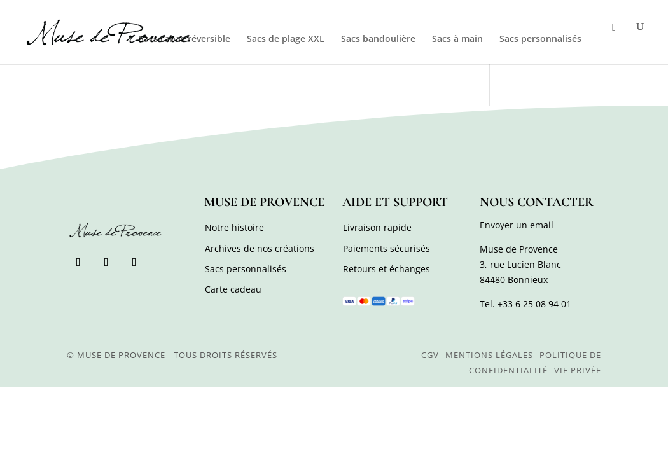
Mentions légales (489, 355)
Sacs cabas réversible (184, 39)
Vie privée (577, 370)
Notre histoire (234, 227)
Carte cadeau (233, 289)
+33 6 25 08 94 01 (534, 304)
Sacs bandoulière (378, 39)
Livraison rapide (377, 227)
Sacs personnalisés (540, 39)
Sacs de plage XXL (285, 39)
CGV (430, 355)
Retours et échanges (386, 269)
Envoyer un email (516, 225)
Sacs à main (457, 39)
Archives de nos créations (259, 248)
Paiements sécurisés (386, 248)
